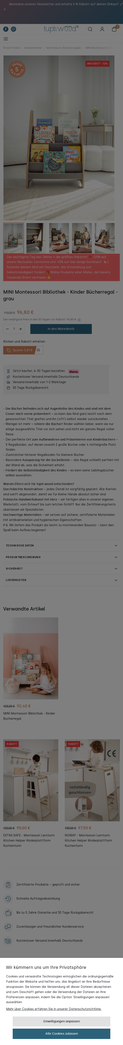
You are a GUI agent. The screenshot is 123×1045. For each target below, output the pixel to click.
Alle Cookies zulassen (61, 1034)
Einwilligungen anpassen (61, 1021)
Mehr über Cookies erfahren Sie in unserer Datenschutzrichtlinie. (53, 1009)
